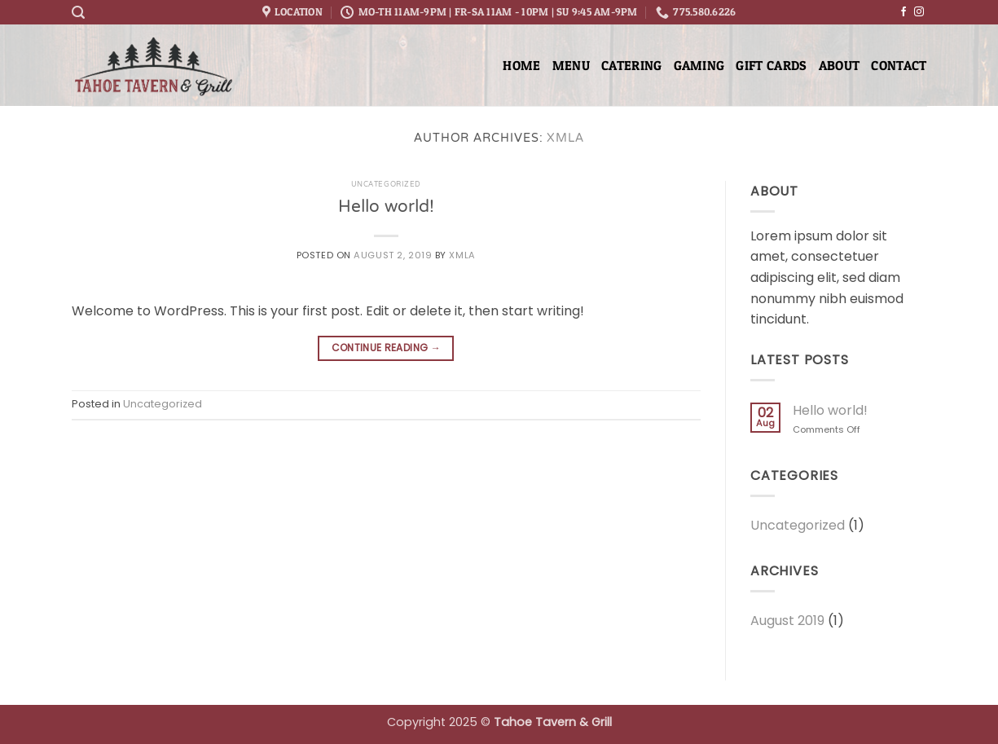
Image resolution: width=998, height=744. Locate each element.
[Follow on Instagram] (919, 12)
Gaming (699, 65)
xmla (565, 139)
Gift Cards (771, 65)
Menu (571, 65)
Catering (631, 65)
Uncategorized (386, 185)
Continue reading (387, 347)
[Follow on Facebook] (903, 12)
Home (521, 65)
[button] (78, 12)
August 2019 (787, 620)
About (839, 65)
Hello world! (386, 208)
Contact (898, 65)
